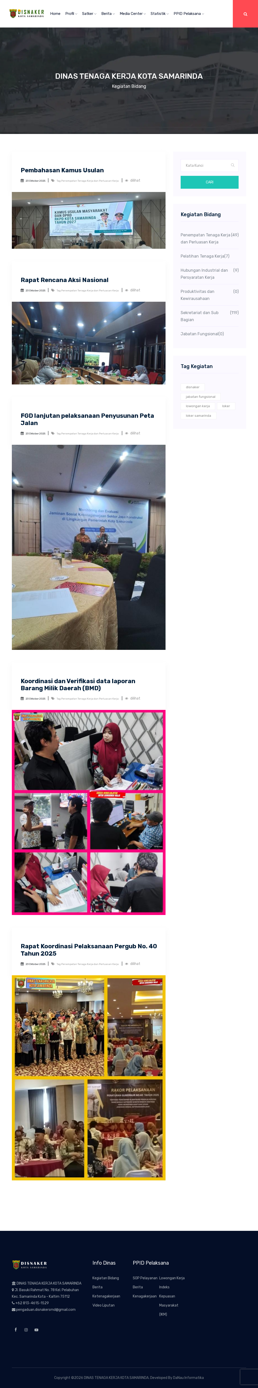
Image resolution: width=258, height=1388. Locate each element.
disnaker (193, 387)
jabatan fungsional (200, 397)
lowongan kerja (198, 406)
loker (226, 406)
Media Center (133, 13)
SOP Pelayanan (145, 1278)
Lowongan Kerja (172, 1278)
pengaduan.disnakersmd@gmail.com (46, 1310)
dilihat (132, 180)
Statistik (160, 13)
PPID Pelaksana (189, 13)
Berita (108, 13)
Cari (209, 182)
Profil (71, 13)
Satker (89, 13)
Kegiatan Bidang (105, 1278)
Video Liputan (103, 1305)
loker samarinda (198, 416)
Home (55, 13)
